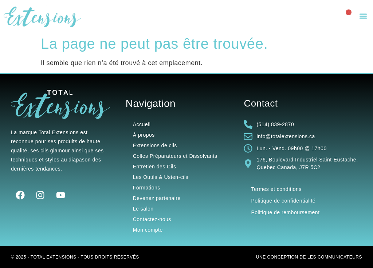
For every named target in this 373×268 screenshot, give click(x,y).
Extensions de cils (155, 145)
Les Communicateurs (334, 257)
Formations (146, 188)
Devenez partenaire (157, 198)
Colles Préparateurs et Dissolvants (175, 156)
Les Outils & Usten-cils (160, 177)
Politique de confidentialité (283, 201)
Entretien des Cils (154, 166)
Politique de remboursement (285, 212)
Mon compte (148, 230)
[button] (363, 16)
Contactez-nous (152, 219)
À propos (144, 135)
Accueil (142, 124)
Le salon (143, 209)
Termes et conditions (276, 189)
